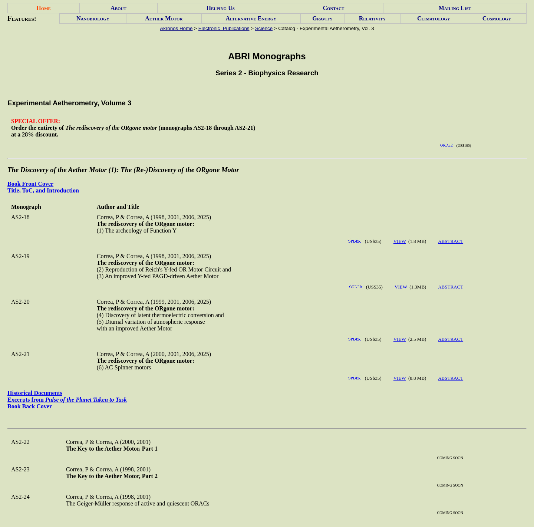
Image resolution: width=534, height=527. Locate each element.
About (118, 8)
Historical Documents (34, 393)
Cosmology (496, 18)
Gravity (322, 18)
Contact (333, 8)
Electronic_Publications (224, 28)
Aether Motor (163, 18)
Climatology (433, 18)
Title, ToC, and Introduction (43, 190)
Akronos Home (176, 28)
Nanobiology (92, 18)
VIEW (399, 241)
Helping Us (221, 8)
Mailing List (455, 8)
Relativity (372, 18)
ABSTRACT (450, 241)
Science (264, 28)
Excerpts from (67, 399)
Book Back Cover (29, 406)
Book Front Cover (30, 184)
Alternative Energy (250, 18)
